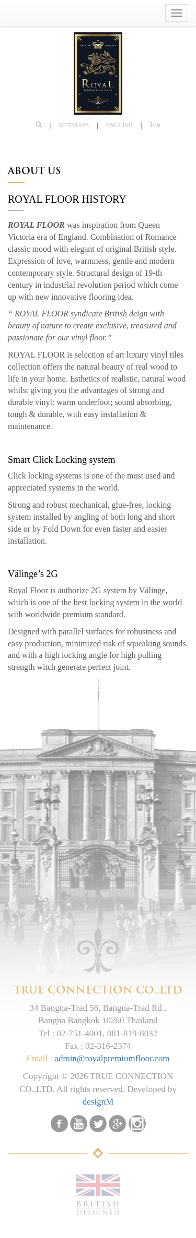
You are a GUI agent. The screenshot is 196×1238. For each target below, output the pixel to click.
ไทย (154, 125)
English (119, 125)
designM (98, 1102)
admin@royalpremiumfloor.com (111, 1058)
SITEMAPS (74, 125)
